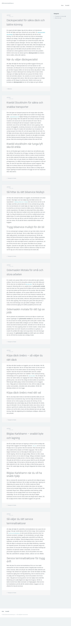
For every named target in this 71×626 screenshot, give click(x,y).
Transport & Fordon (12, 182)
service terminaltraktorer (15, 541)
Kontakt (67, 5)
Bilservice (10, 88)
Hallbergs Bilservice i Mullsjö (22, 210)
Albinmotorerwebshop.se (9, 3)
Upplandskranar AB (15, 121)
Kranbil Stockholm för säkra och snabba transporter (23, 106)
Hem (62, 5)
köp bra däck (32, 384)
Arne (9, 15)
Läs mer (35, 454)
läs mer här (29, 292)
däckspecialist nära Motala (15, 34)
